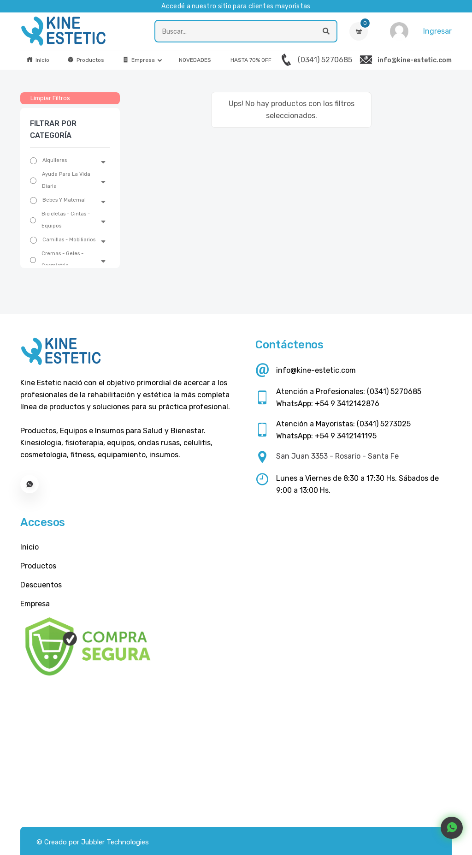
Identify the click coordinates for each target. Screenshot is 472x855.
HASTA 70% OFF (250, 60)
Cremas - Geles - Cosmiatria (62, 260)
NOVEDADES (195, 60)
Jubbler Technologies (115, 842)
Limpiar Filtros (50, 98)
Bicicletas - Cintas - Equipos (65, 220)
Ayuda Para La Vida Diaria (66, 180)
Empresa (138, 59)
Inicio (37, 59)
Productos (85, 59)
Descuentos (41, 584)
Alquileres (54, 160)
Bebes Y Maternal (64, 200)
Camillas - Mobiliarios (68, 240)
